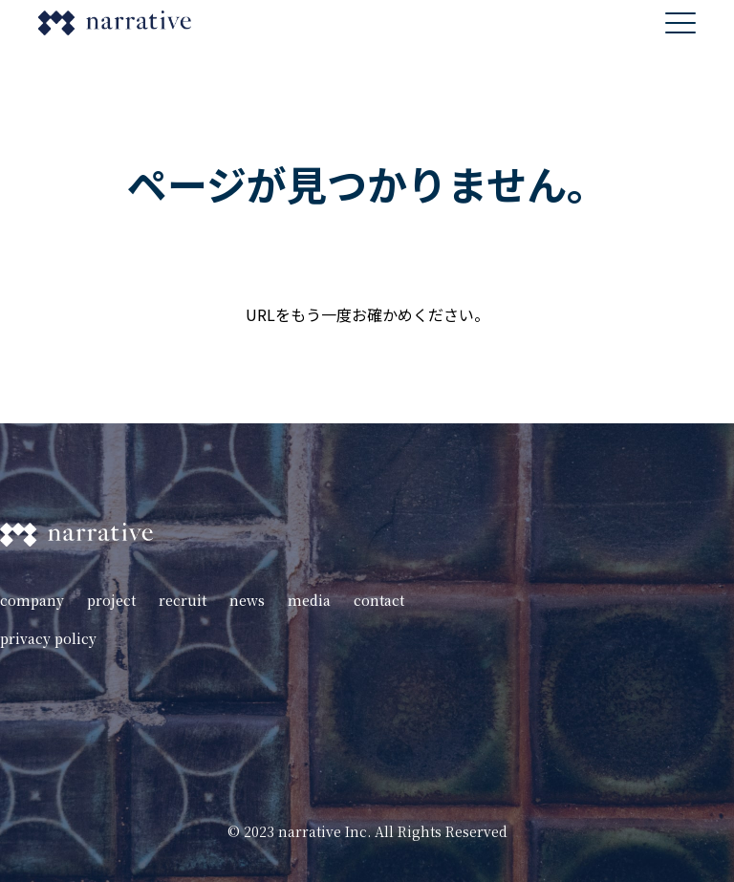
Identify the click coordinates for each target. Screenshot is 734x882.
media (309, 600)
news (247, 600)
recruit (182, 600)
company (32, 600)
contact (379, 600)
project (111, 600)
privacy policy (48, 638)
